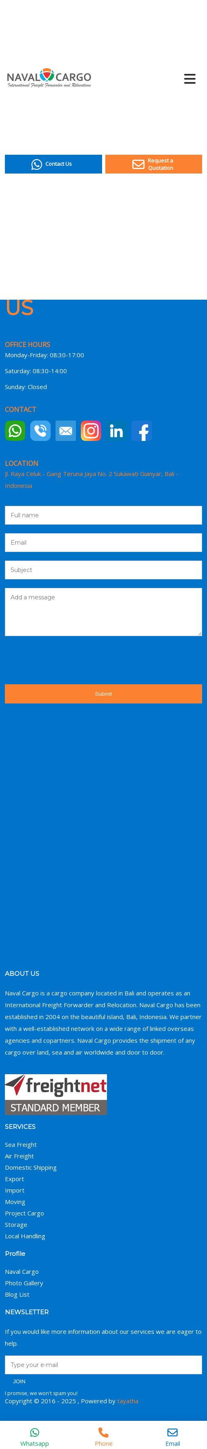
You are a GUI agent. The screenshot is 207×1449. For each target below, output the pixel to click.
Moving (15, 1201)
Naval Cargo (22, 1271)
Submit (103, 694)
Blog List (17, 1294)
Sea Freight (21, 1144)
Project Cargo (24, 1213)
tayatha (127, 1401)
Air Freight (19, 1156)
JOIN (19, 1381)
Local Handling (25, 1236)
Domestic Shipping (31, 1167)
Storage (16, 1224)
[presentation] (67, 660)
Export (14, 1179)
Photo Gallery (24, 1283)
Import (14, 1190)
